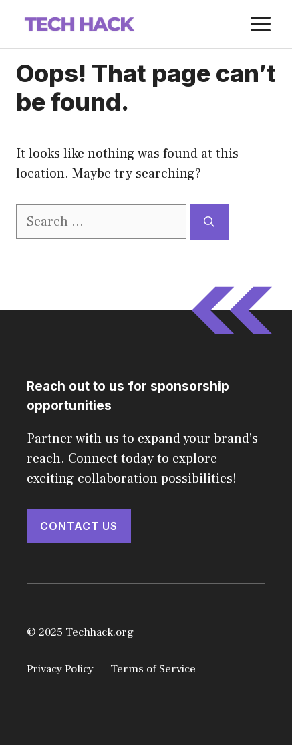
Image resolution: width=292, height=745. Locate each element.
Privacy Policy (60, 669)
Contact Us (79, 526)
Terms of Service (153, 669)
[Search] (209, 222)
